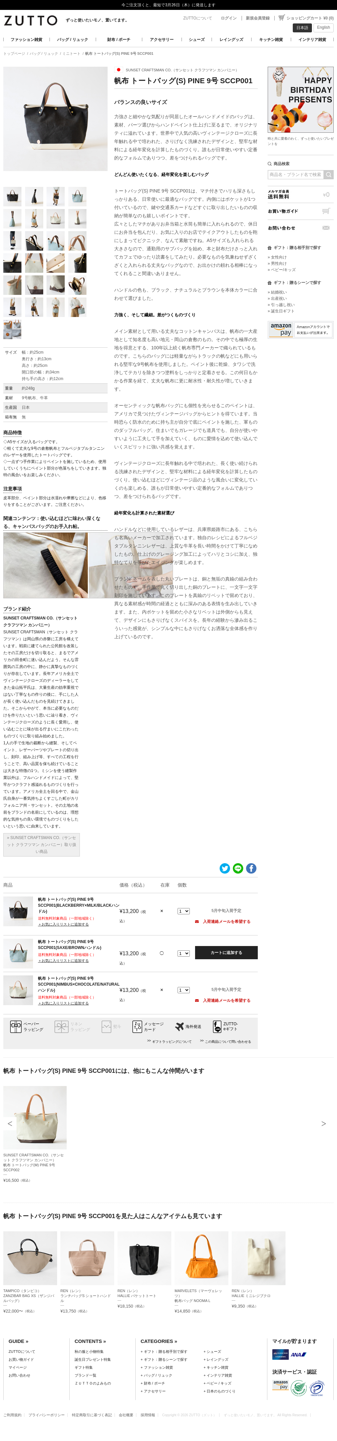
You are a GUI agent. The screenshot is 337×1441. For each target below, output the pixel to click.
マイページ (18, 1367)
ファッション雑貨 (26, 39)
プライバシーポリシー (46, 1415)
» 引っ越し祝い (281, 304)
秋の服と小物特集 (89, 1351)
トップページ (14, 53)
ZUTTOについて (197, 18)
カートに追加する (226, 952)
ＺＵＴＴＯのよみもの (93, 1383)
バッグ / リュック (72, 39)
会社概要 (126, 1415)
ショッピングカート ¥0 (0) (310, 18)
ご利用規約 (12, 1415)
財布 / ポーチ (118, 39)
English (323, 27)
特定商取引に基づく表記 (92, 1415)
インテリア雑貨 (312, 39)
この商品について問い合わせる (228, 1041)
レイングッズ (231, 39)
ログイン (229, 18)
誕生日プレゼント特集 (93, 1359)
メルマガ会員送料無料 (301, 194)
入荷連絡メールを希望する (223, 921)
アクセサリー (162, 39)
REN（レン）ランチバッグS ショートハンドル (85, 1296)
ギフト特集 (84, 1367)
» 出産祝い (277, 298)
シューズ (197, 39)
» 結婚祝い (277, 292)
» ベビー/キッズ (282, 269)
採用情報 (148, 1415)
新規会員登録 (258, 18)
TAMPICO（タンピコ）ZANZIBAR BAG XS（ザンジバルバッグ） (28, 1296)
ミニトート (71, 53)
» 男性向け (277, 263)
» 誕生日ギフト (281, 311)
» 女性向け (277, 257)
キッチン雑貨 (271, 39)
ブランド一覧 (85, 1375)
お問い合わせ (301, 228)
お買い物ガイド (301, 211)
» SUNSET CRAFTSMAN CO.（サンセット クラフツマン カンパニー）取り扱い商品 (42, 844)
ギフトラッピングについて (172, 1041)
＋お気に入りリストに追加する (63, 924)
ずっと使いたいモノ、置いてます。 (97, 20)
